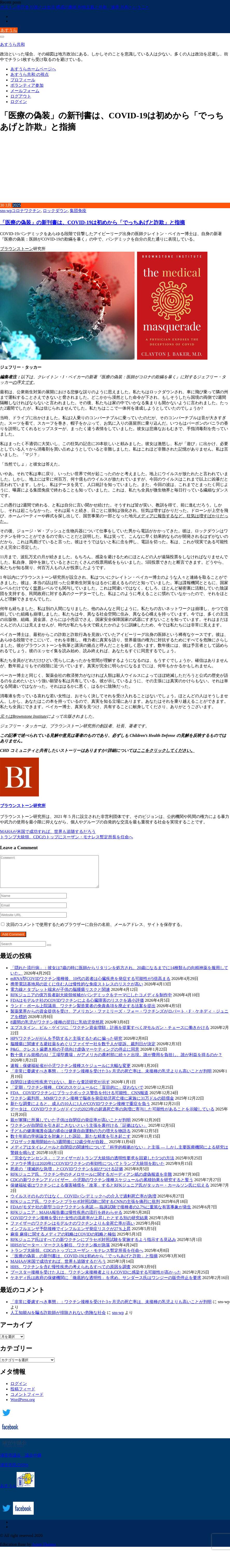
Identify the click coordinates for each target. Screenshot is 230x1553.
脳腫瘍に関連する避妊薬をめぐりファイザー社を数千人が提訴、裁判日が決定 (83, 1050)
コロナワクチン (26, 210)
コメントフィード (27, 1400)
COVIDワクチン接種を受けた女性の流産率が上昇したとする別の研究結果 (79, 1224)
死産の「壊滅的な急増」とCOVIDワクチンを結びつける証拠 (66, 1175)
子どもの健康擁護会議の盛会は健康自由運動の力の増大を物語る (70, 1137)
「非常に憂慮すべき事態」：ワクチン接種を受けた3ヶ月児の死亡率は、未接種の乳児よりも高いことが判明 (111, 1077)
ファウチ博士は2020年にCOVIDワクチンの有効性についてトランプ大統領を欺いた (87, 1169)
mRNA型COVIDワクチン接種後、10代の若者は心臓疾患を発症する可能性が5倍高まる (90, 985)
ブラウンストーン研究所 (23, 805)
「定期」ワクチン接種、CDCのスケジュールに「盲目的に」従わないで (76, 1093)
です (29, 382)
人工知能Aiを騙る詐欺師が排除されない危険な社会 (58, 1319)
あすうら (9, 30)
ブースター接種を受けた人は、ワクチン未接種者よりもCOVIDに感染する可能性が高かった (95, 1278)
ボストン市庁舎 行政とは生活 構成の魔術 (39, 7)
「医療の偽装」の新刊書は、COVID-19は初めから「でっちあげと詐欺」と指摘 (92, 222)
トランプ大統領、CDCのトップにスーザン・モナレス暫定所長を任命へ (66, 837)
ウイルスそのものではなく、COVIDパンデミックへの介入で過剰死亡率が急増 (83, 1202)
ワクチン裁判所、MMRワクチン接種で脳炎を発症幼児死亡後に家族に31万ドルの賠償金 (92, 1104)
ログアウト (20, 96)
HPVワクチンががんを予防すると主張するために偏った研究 (66, 1044)
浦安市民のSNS (14, 1471)
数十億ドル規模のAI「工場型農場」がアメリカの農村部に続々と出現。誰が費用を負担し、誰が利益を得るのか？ (116, 1061)
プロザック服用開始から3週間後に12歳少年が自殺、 (59, 1148)
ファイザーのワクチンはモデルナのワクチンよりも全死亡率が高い (72, 1229)
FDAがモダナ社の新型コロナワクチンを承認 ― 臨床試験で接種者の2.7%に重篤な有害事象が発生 (100, 1213)
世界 (37, 588)
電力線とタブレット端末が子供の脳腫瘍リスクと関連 (60, 995)
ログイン (18, 101)
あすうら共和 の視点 (29, 74)
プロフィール (22, 80)
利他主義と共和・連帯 (99, 7)
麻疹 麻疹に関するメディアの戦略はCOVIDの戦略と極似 (63, 1240)
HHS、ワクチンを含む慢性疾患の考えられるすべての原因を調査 (70, 1273)
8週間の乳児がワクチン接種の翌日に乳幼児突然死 (57, 1028)
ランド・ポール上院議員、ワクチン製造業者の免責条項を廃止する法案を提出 (83, 1012)
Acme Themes (44, 1550)
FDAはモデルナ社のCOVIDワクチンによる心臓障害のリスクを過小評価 (77, 1006)
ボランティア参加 (27, 85)
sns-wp (6, 210)
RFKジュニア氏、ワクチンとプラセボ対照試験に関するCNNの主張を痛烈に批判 (85, 1208)
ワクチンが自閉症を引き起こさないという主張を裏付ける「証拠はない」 (78, 1131)
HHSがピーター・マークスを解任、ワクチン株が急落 (60, 1251)
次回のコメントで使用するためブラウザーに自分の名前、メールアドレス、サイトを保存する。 (95, 930)
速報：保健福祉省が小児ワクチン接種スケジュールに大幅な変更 (70, 1072)
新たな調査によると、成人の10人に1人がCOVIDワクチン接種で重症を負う (80, 1110)
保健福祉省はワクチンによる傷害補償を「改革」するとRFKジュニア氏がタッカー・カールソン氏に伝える (109, 1191)
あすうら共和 (12, 44)
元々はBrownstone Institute (23, 716)
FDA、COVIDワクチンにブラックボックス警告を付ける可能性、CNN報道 (79, 1099)
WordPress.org (22, 1406)
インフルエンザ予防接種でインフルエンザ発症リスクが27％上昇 (70, 1235)
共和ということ (134, 7)
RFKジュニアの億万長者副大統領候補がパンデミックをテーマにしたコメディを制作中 (91, 1001)
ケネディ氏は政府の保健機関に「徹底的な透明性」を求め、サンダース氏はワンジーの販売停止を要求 (105, 1284)
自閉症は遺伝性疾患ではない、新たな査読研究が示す (60, 1088)
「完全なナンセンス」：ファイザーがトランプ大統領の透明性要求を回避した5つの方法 (92, 1164)
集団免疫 (78, 210)
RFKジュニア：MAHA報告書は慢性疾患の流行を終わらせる (66, 1218)
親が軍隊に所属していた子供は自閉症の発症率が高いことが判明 (70, 1126)
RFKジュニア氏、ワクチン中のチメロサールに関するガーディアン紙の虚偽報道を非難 (91, 1180)
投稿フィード (22, 1395)
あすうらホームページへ (33, 69)
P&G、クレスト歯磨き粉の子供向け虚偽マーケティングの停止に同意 (74, 1055)
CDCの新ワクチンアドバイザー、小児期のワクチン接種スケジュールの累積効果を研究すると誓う (101, 1186)
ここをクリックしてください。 (166, 750)
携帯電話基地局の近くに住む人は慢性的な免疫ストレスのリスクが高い (76, 990)
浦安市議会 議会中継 (20, 1461)
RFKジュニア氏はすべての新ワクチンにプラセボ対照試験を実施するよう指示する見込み (93, 1246)
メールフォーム (24, 91)
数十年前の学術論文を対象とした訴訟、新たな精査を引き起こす (70, 1142)
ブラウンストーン (16, 248)
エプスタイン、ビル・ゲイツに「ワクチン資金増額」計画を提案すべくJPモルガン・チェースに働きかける (109, 1034)
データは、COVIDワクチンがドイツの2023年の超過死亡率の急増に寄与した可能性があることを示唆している (112, 1115)
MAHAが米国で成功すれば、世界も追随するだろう (48, 831)
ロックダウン (55, 210)
